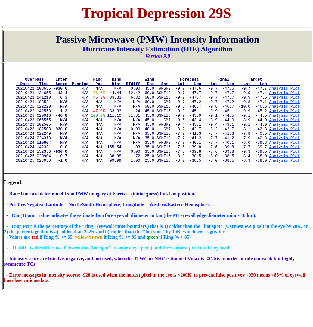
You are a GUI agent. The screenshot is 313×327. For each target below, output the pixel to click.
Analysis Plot (284, 91)
